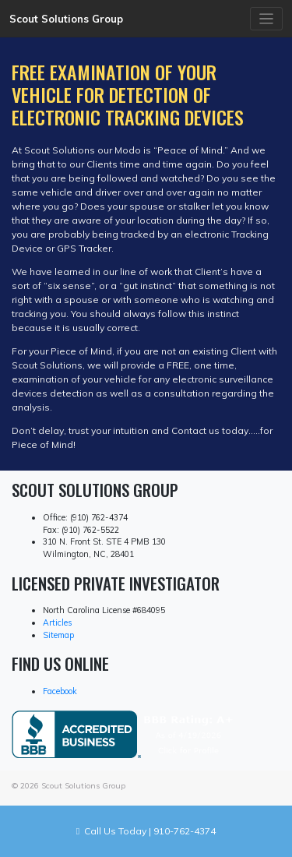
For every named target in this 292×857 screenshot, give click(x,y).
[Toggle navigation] (266, 19)
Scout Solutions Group (66, 18)
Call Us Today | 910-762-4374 (146, 831)
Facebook (60, 691)
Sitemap (58, 635)
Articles (57, 622)
